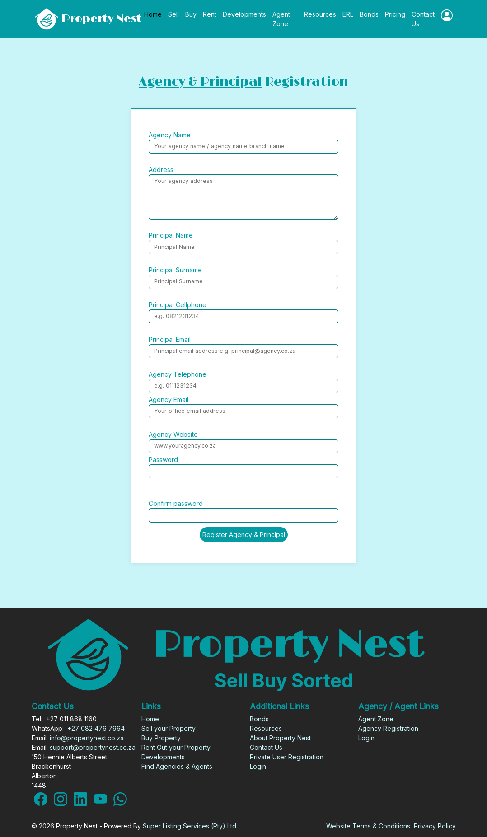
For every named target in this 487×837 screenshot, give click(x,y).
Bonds (369, 14)
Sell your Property (168, 728)
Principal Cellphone (177, 305)
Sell (173, 14)
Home (153, 14)
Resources (320, 14)
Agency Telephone (177, 374)
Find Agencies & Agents (176, 766)
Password (163, 459)
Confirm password (176, 503)
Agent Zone (281, 19)
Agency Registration (388, 728)
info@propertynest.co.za (87, 738)
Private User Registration (286, 757)
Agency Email (168, 399)
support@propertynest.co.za (93, 747)
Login (258, 766)
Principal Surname (175, 270)
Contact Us (423, 19)
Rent (209, 14)
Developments (244, 14)
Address (161, 169)
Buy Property (161, 738)
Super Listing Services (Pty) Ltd (189, 826)
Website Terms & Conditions (368, 826)
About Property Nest (280, 738)
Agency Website (173, 434)
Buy (191, 14)
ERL (347, 14)
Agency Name (170, 135)
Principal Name (171, 235)
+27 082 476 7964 (96, 728)
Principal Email (170, 339)
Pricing (395, 14)
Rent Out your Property (176, 747)
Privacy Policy (435, 826)
